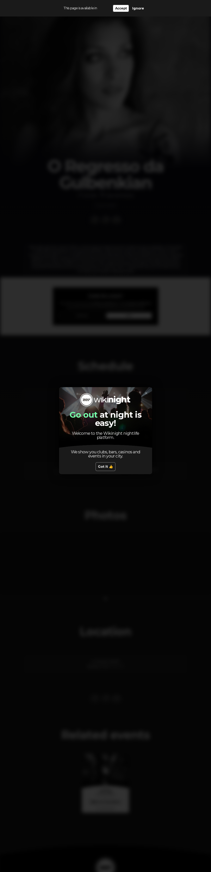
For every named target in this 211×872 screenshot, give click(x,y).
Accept (121, 8)
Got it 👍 (105, 467)
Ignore (138, 8)
